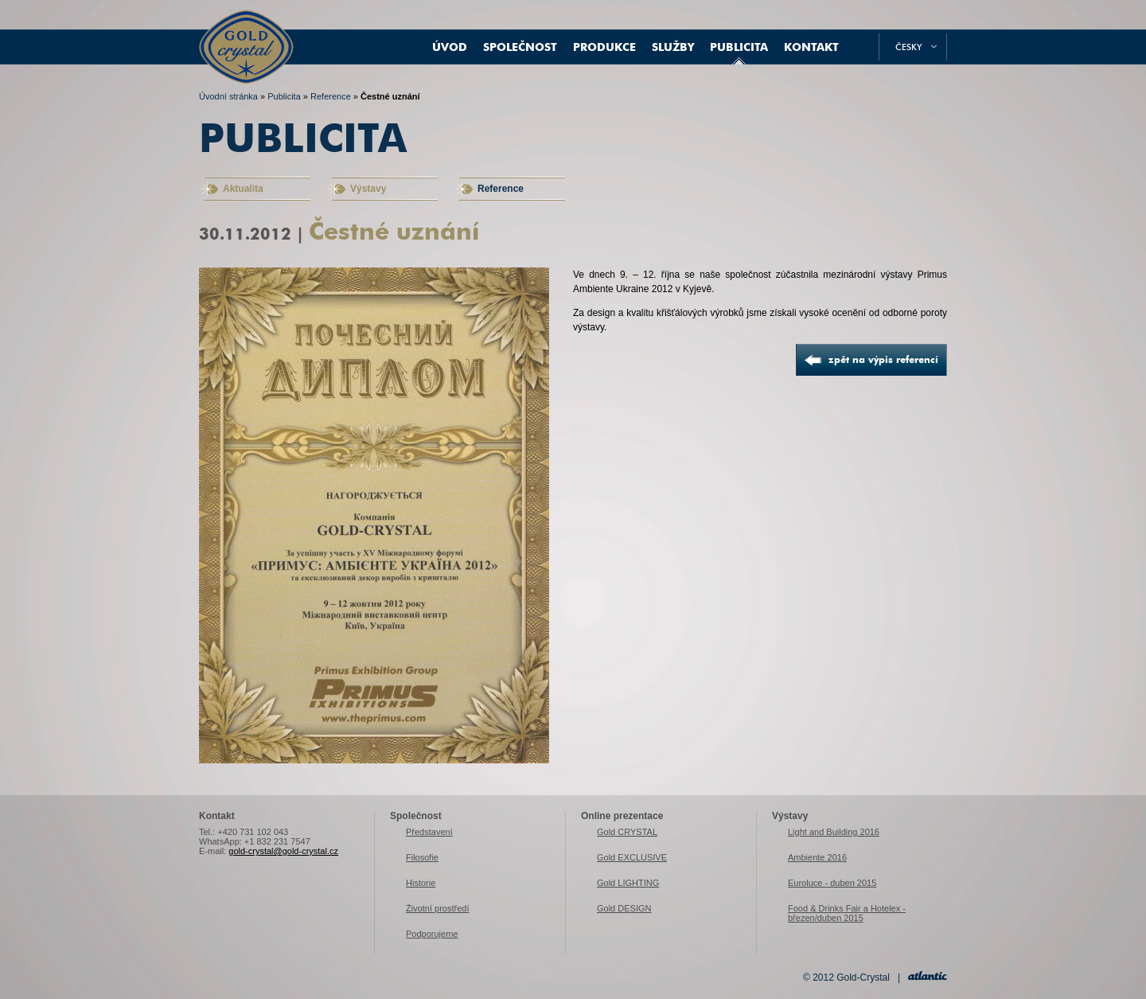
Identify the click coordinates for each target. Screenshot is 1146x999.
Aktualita (243, 188)
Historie (420, 883)
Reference (330, 96)
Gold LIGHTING (628, 883)
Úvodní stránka (228, 96)
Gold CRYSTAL (627, 832)
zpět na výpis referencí (883, 359)
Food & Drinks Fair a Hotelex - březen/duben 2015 (847, 913)
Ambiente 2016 (817, 857)
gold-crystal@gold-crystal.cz (283, 851)
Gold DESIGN (624, 908)
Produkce (604, 47)
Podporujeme (432, 934)
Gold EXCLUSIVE (632, 857)
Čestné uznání (390, 96)
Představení (429, 832)
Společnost (520, 47)
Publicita (739, 47)
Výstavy (368, 188)
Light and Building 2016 (833, 832)
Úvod (449, 47)
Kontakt (811, 47)
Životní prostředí (437, 908)
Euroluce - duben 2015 (832, 883)
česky (908, 47)
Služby (673, 47)
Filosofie (422, 857)
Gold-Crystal (246, 31)
